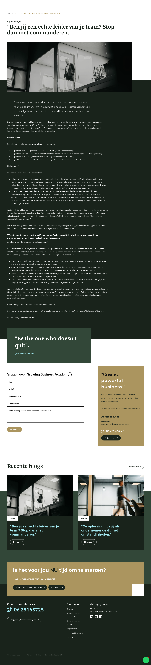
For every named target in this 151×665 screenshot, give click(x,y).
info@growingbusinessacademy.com (29, 587)
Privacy (29, 655)
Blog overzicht (134, 466)
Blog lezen (16, 542)
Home (9, 13)
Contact (70, 638)
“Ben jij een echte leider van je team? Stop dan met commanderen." (38, 13)
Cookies (38, 655)
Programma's (72, 629)
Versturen (13, 429)
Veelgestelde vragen (75, 633)
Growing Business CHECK (73, 622)
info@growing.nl (110, 438)
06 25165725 (55, 587)
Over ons (70, 609)
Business (13, 518)
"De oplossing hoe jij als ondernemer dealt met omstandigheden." (100, 530)
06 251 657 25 (115, 431)
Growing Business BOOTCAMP (73, 615)
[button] (146, 660)
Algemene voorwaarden (15, 655)
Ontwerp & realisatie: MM (53, 655)
